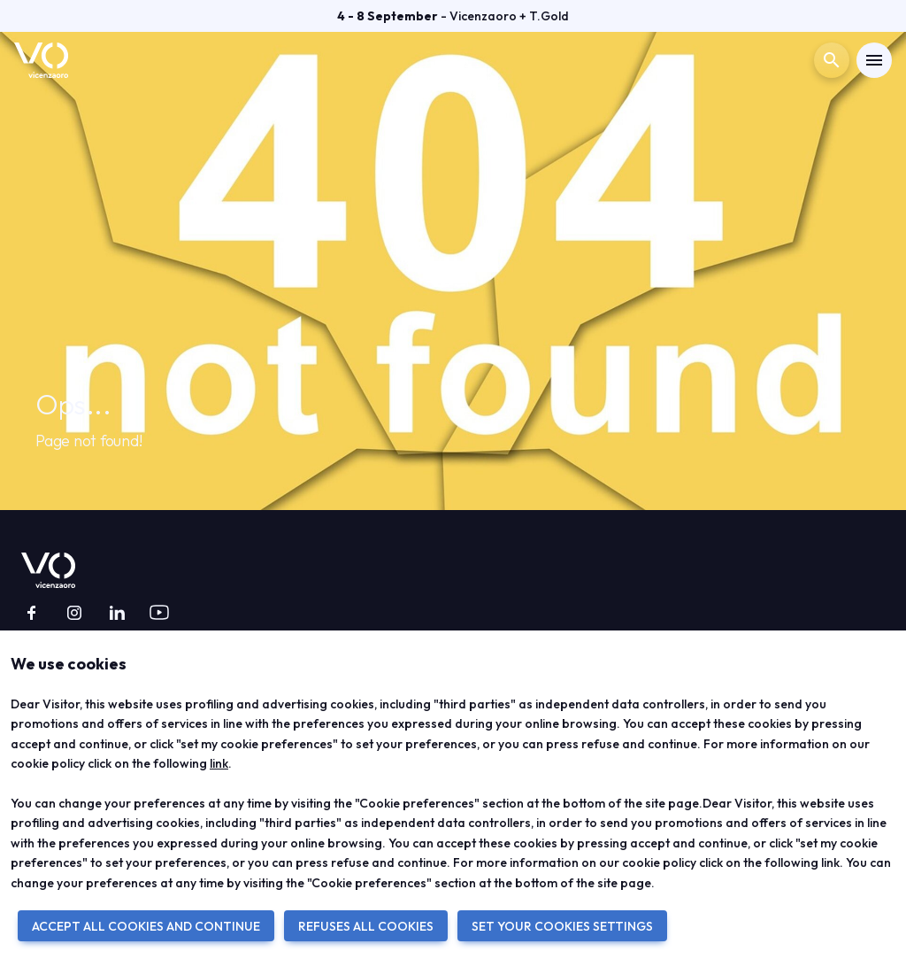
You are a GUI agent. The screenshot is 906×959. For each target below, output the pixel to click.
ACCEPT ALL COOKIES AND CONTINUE (146, 926)
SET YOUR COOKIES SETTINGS (562, 926)
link (219, 763)
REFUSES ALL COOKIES (366, 926)
